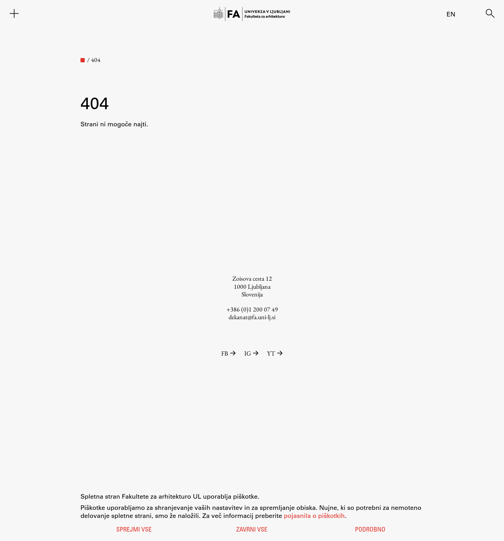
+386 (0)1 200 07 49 (252, 309)
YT (275, 353)
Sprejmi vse (134, 530)
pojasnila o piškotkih (314, 515)
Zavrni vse (251, 530)
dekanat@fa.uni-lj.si (252, 317)
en (451, 14)
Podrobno (370, 530)
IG (252, 353)
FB (229, 353)
